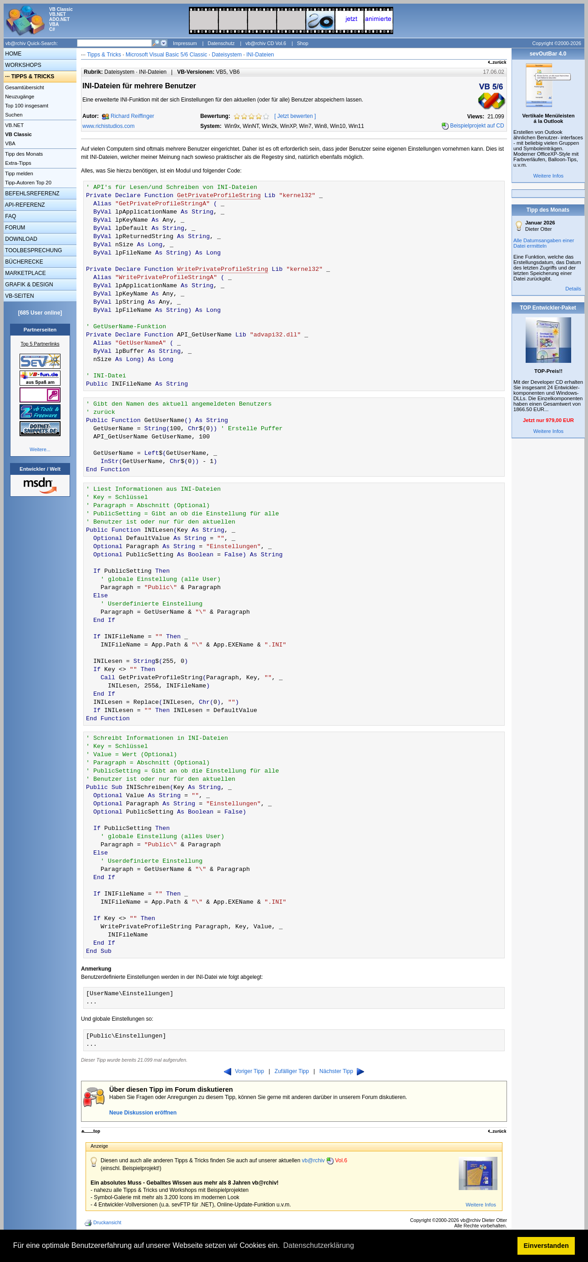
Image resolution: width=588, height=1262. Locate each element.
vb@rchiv (324, 1160)
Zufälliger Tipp (291, 1071)
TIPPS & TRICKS (33, 76)
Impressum (185, 43)
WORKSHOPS (22, 65)
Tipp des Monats (23, 154)
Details (573, 288)
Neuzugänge (19, 96)
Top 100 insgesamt (26, 105)
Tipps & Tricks (104, 54)
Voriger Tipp (244, 1071)
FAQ (10, 216)
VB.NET (14, 125)
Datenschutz (221, 43)
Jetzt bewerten (295, 116)
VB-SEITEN (19, 296)
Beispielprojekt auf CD (477, 125)
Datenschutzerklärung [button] (318, 1245)
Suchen (13, 114)
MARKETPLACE (25, 273)
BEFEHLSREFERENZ (32, 193)
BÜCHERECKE (23, 262)
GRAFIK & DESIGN (28, 284)
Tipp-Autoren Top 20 (27, 182)
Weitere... (40, 449)
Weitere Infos (481, 1204)
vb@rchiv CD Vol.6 (265, 43)
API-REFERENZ (24, 205)
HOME (12, 54)
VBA (9, 143)
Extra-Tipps (17, 163)
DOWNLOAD (20, 239)
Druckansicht (104, 1222)
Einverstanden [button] (546, 1245)
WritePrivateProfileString (222, 269)
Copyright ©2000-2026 (556, 43)
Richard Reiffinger (132, 116)
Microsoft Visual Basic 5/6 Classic (167, 54)
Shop (302, 43)
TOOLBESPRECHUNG (33, 250)
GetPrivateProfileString (219, 195)
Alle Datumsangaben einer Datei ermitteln (543, 243)
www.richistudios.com (108, 126)
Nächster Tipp (341, 1071)
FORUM (14, 227)
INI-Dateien (260, 54)
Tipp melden (18, 173)
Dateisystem (227, 54)
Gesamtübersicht (24, 87)
